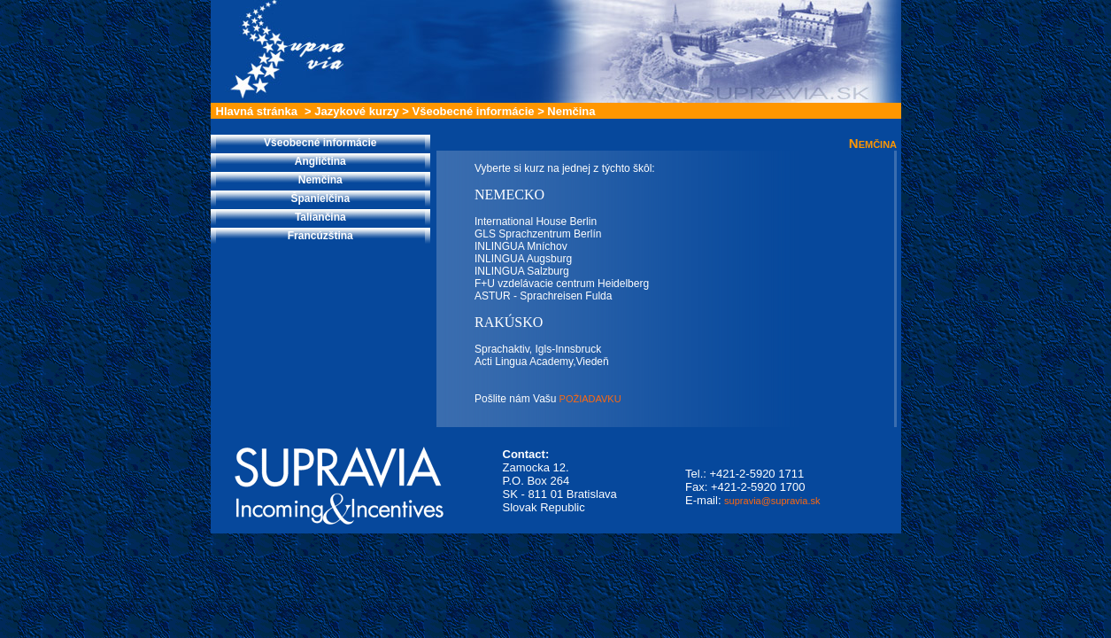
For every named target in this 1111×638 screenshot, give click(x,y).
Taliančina (320, 217)
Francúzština (320, 236)
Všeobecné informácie (474, 111)
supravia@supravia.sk (772, 500)
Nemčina (571, 111)
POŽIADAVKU (589, 398)
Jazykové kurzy (356, 111)
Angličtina (320, 161)
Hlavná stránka (257, 111)
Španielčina (320, 198)
